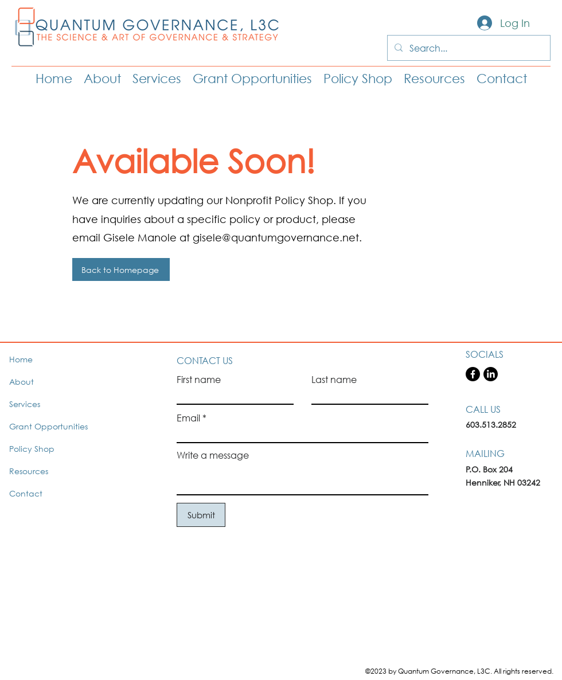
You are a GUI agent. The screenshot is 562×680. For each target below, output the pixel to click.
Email (188, 418)
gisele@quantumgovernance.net (276, 237)
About (21, 381)
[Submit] (201, 515)
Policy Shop (31, 448)
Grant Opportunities (48, 426)
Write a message (213, 455)
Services (24, 403)
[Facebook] (473, 374)
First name (199, 379)
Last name (334, 379)
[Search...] (467, 48)
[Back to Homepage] (121, 269)
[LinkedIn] (490, 374)
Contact (25, 493)
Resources (28, 471)
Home (21, 359)
